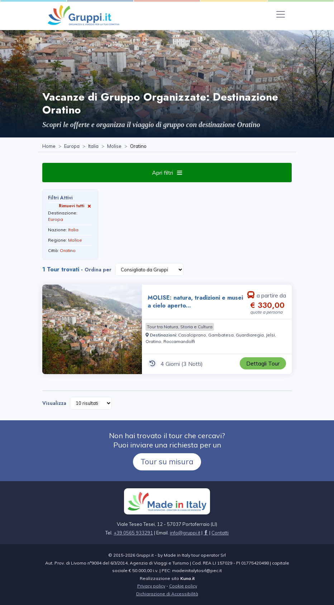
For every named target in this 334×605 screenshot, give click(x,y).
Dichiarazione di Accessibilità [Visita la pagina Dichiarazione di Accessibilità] (167, 593)
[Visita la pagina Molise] (114, 146)
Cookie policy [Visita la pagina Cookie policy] (183, 586)
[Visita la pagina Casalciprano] (192, 335)
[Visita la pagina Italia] (93, 146)
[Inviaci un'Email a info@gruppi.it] (185, 533)
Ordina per (98, 269)
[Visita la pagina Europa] (72, 146)
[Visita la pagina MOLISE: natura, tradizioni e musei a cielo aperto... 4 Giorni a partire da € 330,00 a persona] (92, 329)
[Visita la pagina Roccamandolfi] (179, 341)
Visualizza (54, 403)
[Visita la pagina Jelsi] (270, 335)
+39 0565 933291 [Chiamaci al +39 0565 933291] (133, 533)
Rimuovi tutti (75, 205)
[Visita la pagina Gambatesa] (221, 335)
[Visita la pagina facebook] (206, 533)
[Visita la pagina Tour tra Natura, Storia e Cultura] (179, 327)
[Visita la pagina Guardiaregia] (250, 335)
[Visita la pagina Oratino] (153, 341)
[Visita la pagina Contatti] (220, 533)
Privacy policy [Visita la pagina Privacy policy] (151, 586)
